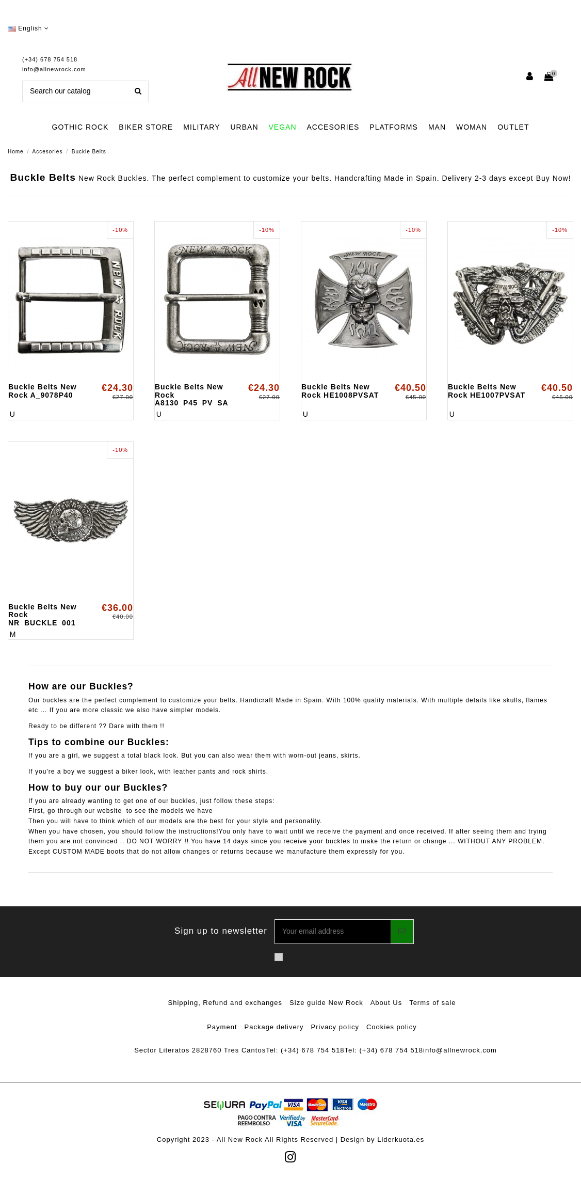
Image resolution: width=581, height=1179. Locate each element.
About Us (386, 1003)
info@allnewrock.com (54, 69)
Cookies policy (391, 1027)
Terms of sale (432, 1003)
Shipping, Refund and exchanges (225, 1003)
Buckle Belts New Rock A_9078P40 (42, 391)
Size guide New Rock (326, 1003)
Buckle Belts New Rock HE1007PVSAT (486, 391)
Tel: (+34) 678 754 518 (305, 1050)
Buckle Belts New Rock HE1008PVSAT (340, 391)
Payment (222, 1027)
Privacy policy (335, 1027)
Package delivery (274, 1027)
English (28, 28)
